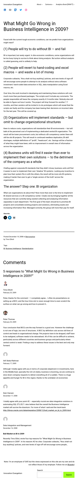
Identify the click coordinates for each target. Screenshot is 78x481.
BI (4, 249)
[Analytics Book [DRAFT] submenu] (73, 4)
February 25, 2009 (9, 293)
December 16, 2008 (10, 428)
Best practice (30, 237)
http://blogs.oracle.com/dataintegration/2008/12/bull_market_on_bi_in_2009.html (37, 410)
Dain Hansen (8, 393)
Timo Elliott (8, 290)
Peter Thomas (9, 319)
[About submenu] (42, 4)
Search (40, 470)
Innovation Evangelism (13, 4)
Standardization (27, 249)
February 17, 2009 (9, 363)
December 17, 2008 (10, 396)
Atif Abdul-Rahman (11, 361)
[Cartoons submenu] (52, 4)
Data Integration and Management (17, 425)
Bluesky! (71, 464)
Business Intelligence (13, 249)
